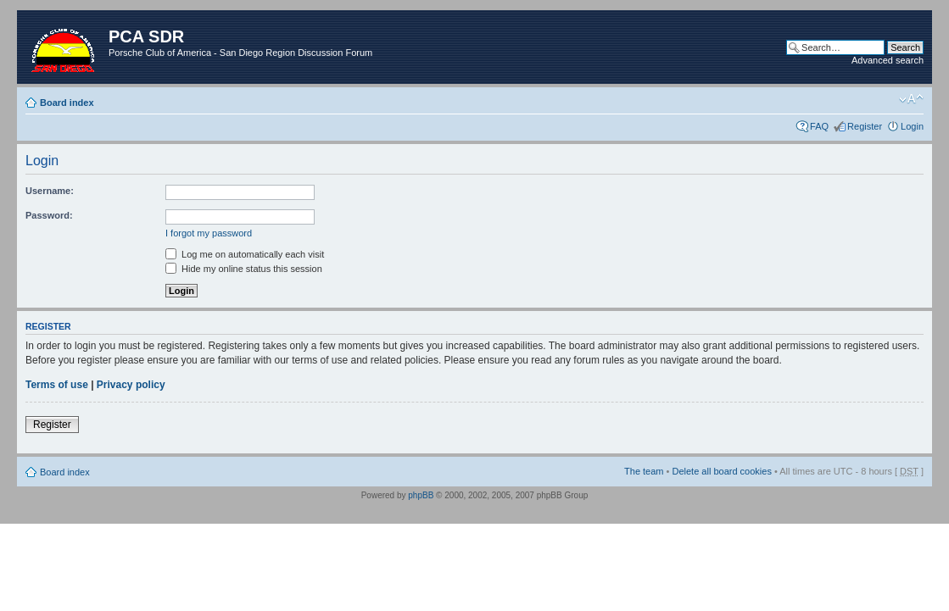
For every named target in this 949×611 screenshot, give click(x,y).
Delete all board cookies (721, 471)
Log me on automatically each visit (244, 254)
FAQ (819, 126)
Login (912, 126)
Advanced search (887, 60)
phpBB (420, 495)
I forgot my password (208, 233)
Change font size (911, 99)
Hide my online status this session (243, 269)
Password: (49, 215)
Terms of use (56, 385)
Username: (49, 191)
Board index (67, 102)
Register (864, 126)
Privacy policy (131, 385)
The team (643, 471)
